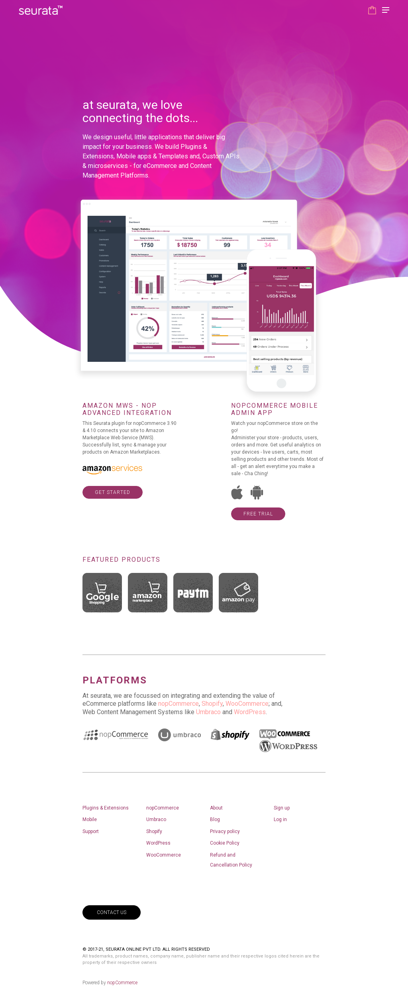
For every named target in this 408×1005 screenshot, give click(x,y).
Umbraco (208, 712)
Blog (215, 819)
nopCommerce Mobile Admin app (274, 409)
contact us (111, 912)
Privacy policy (225, 831)
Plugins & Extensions (105, 808)
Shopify (212, 703)
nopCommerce (178, 703)
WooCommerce (247, 703)
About (216, 808)
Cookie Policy (224, 843)
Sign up (282, 808)
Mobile (89, 819)
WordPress (250, 712)
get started (112, 492)
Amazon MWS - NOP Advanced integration (127, 409)
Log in (280, 819)
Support (90, 831)
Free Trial (258, 514)
